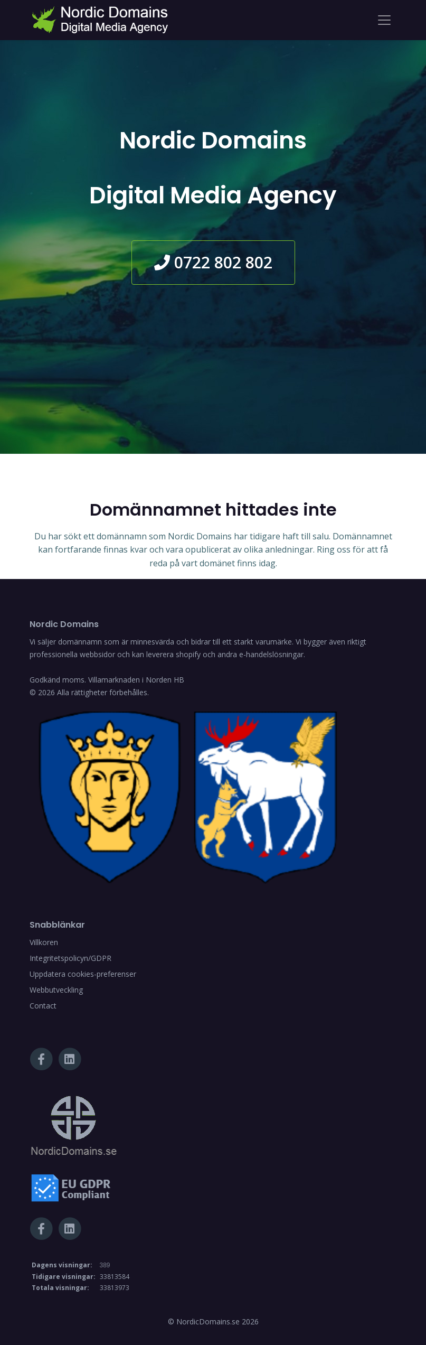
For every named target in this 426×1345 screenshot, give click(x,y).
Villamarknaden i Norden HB (136, 680)
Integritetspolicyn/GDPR (70, 958)
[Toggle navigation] (384, 20)
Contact (43, 1006)
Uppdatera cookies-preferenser (83, 974)
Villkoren (44, 942)
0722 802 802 (213, 262)
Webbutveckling (56, 990)
